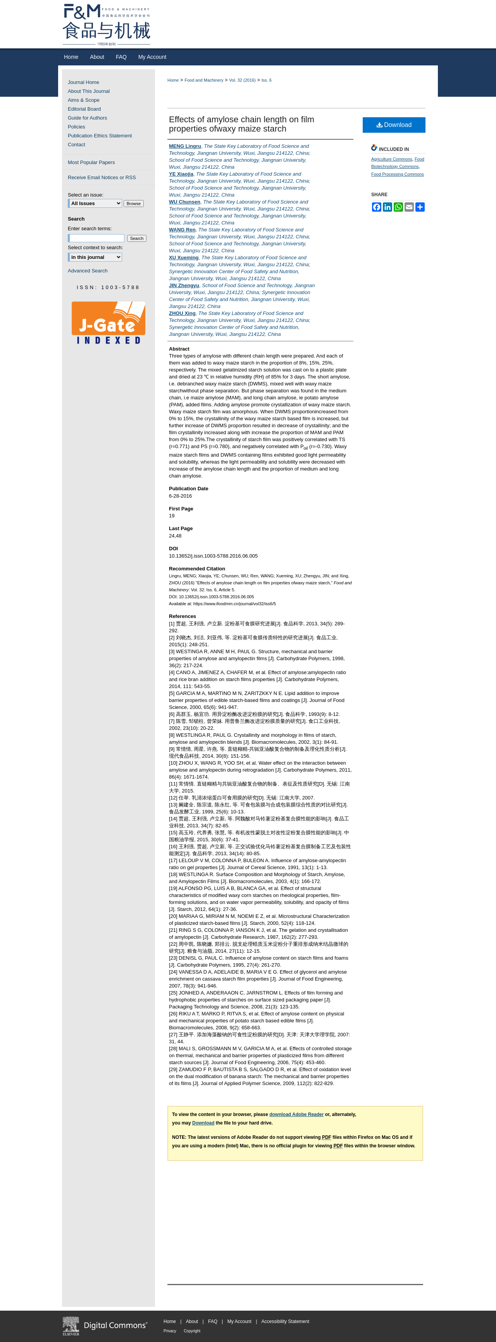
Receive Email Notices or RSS (102, 177)
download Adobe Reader (296, 1114)
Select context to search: (95, 247)
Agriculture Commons (391, 159)
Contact (76, 144)
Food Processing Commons (397, 174)
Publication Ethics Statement (100, 136)
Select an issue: (85, 195)
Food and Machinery (203, 80)
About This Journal (89, 91)
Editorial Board (84, 109)
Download (394, 125)
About (192, 1321)
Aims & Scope (84, 100)
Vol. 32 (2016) (242, 80)
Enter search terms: (90, 228)
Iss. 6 (267, 80)
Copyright (192, 1331)
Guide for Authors (87, 118)
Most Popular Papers (91, 162)
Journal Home (83, 82)
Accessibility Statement (285, 1321)
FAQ (212, 1321)
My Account (239, 1321)
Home (173, 80)
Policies (76, 127)
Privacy (170, 1331)
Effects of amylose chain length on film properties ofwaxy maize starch (241, 124)
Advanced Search (88, 271)
